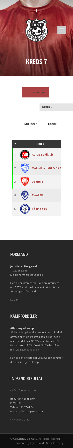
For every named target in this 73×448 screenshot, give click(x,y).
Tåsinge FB (39, 209)
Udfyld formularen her (23, 390)
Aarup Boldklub (42, 154)
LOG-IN (14, 299)
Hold (40, 144)
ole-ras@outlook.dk (27, 349)
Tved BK (37, 195)
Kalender (35, 92)
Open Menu (61, 30)
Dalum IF (38, 182)
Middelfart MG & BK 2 (47, 168)
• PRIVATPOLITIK (19, 419)
